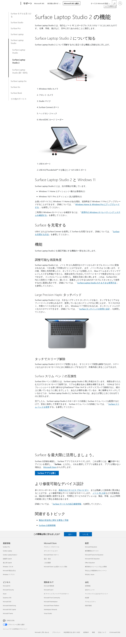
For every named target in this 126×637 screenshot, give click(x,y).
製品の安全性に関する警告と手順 (53, 520)
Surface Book (16, 93)
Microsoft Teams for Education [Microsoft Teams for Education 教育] (94, 555)
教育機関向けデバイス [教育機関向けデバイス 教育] (92, 551)
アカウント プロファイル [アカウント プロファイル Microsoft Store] (51, 547)
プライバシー (56, 632)
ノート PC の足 (99, 493)
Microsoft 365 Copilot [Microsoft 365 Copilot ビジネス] (9, 609)
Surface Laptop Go (18, 81)
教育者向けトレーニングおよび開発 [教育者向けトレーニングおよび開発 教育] (96, 566)
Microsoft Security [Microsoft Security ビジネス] (8, 590)
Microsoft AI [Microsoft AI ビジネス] (6, 586)
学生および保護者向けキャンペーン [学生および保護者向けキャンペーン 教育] (96, 570)
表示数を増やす (53, 3)
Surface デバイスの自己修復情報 (67, 504)
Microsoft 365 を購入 (71, 3)
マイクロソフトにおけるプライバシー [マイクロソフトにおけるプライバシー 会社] (96, 594)
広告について (102, 632)
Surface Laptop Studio (17, 41)
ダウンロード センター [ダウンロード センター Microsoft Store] (51, 551)
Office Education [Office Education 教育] (90, 563)
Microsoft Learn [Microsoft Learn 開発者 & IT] (48, 590)
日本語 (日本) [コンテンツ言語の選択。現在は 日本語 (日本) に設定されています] (11, 620)
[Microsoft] (11, 3)
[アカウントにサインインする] (120, 3)
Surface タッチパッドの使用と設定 (94, 309)
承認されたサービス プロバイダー (74, 490)
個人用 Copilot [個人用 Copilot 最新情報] (7, 563)
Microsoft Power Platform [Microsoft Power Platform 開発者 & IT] (51, 605)
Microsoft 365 (39, 3)
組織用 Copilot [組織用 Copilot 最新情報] (7, 559)
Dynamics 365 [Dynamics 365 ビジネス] (7, 598)
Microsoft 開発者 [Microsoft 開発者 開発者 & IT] (49, 586)
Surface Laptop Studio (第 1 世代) (20, 71)
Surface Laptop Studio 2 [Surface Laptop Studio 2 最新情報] (10, 555)
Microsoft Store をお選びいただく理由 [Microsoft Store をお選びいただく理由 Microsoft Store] (55, 566)
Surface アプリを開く (47, 473)
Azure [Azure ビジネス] (4, 594)
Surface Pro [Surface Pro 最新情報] (6, 547)
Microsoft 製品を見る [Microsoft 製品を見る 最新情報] (9, 570)
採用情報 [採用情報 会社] (87, 586)
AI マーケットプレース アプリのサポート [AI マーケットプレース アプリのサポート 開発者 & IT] (56, 594)
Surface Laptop (17, 34)
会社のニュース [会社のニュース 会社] (89, 590)
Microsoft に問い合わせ (42, 632)
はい (70, 534)
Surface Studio (17, 22)
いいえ (86, 534)
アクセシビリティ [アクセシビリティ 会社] (90, 601)
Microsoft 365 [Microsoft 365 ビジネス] (7, 601)
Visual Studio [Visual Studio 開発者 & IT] (48, 613)
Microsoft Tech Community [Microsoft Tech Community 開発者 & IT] (52, 598)
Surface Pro (16, 28)
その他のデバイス (18, 98)
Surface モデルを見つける (21, 15)
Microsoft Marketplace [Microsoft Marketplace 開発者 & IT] (50, 601)
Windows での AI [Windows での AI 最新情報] (8, 566)
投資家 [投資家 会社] (87, 598)
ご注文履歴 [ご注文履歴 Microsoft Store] (47, 563)
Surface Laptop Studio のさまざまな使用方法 (96, 282)
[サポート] (27, 3)
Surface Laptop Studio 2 (18, 61)
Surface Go (15, 87)
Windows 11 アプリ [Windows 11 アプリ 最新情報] (9, 574)
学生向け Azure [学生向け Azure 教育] (89, 574)
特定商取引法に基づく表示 (72, 632)
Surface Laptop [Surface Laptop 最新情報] (7, 551)
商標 (93, 632)
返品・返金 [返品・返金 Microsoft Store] (47, 559)
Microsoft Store (49, 467)
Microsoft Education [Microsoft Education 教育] (91, 547)
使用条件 (86, 632)
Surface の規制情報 (47, 525)
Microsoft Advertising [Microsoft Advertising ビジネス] (9, 605)
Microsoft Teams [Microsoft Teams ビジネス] (8, 613)
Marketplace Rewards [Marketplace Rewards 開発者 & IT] (50, 609)
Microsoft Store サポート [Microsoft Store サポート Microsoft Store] (51, 555)
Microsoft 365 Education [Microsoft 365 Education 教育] (92, 559)
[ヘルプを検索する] (114, 3)
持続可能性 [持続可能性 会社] (88, 605)
